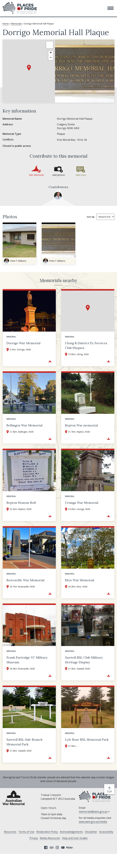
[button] (110, 8)
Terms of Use (26, 831)
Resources (10, 831)
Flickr (70, 847)
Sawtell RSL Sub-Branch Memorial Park (24, 742)
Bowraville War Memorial (25, 580)
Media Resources (50, 838)
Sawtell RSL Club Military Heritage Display (84, 659)
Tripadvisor (51, 847)
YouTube (62, 847)
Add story (81, 174)
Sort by (90, 216)
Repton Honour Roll (21, 503)
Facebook (45, 847)
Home (6, 23)
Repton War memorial (81, 425)
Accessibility (106, 831)
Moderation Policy (47, 831)
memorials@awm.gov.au (94, 811)
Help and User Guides (75, 838)
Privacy (33, 838)
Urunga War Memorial (81, 503)
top (110, 792)
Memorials (16, 23)
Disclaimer (91, 831)
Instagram (57, 847)
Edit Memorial (36, 174)
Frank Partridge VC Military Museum (27, 659)
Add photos (58, 174)
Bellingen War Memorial (24, 425)
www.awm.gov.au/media (93, 821)
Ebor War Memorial (79, 580)
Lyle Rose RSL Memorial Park (87, 739)
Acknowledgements (71, 831)
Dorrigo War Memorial (23, 343)
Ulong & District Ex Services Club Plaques (86, 345)
